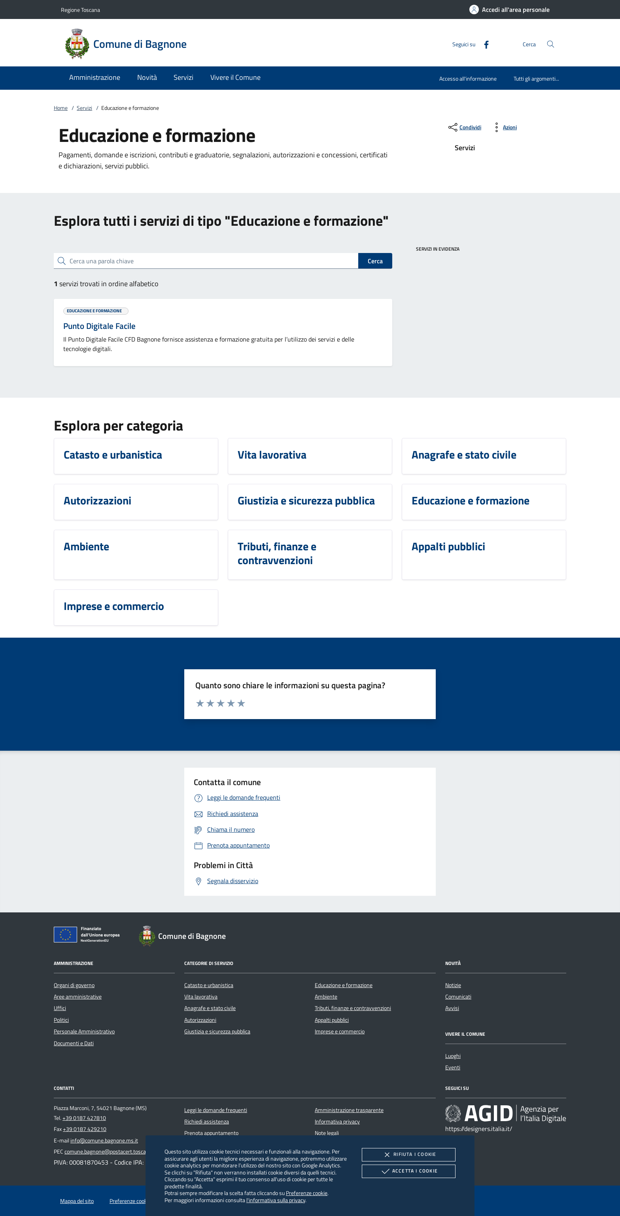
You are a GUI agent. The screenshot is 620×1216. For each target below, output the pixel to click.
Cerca (375, 261)
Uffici (60, 1008)
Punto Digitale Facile (99, 325)
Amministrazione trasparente (349, 1110)
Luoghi (453, 1056)
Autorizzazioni (200, 1020)
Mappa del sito (77, 1201)
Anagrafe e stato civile (210, 1008)
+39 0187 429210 (84, 1129)
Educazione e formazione (343, 985)
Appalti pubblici (332, 1020)
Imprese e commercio (340, 1031)
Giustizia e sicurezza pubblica (217, 1031)
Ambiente (326, 996)
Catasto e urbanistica (208, 985)
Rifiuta (408, 1154)
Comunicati (458, 996)
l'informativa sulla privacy (275, 1200)
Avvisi (452, 1008)
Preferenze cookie (306, 1193)
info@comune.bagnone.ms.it (104, 1140)
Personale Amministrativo (84, 1031)
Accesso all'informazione (468, 78)
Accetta (409, 1171)
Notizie (453, 985)
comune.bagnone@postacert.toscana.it (110, 1151)
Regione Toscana (80, 10)
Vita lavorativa (200, 996)
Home (61, 108)
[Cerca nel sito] (550, 44)
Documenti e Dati (74, 1043)
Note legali (327, 1133)
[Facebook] (483, 43)
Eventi (452, 1067)
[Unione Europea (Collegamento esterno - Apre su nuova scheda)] (89, 936)
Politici (61, 1020)
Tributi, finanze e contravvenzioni (353, 1008)
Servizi (84, 108)
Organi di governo (74, 985)
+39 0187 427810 (84, 1118)
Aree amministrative (78, 996)
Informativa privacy (337, 1121)
